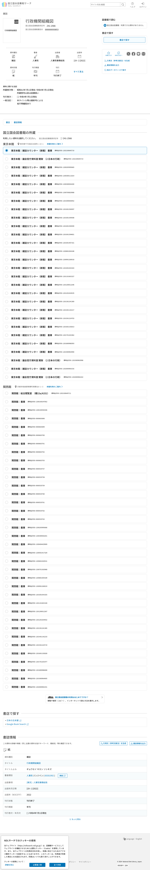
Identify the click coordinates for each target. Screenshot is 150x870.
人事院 (30, 775)
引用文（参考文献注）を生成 (117, 60)
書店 (8, 122)
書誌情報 (18, 122)
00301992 (49, 775)
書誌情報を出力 (111, 65)
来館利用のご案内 (55, 143)
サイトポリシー (85, 862)
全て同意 (57, 865)
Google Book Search (18, 724)
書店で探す (125, 39)
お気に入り (109, 53)
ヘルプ (132, 4)
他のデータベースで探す (115, 70)
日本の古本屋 (14, 720)
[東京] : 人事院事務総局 (37, 782)
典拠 (63, 775)
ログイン (143, 4)
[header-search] (108, 4)
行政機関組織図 (34, 762)
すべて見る (79, 71)
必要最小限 (37, 865)
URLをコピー (118, 53)
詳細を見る (9, 865)
